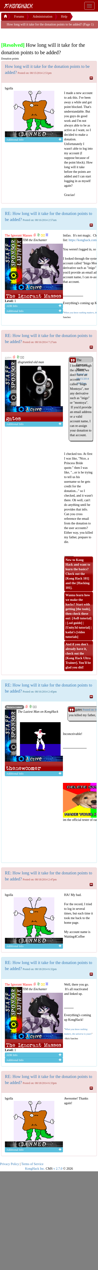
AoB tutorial (81, 618)
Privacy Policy (9, 1164)
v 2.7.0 (57, 1168)
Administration (42, 16)
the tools (82, 609)
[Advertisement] (38, 34)
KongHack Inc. (35, 1168)
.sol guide (74, 623)
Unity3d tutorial (78, 627)
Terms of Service (32, 1164)
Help (64, 16)
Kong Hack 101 (77, 578)
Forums (19, 16)
